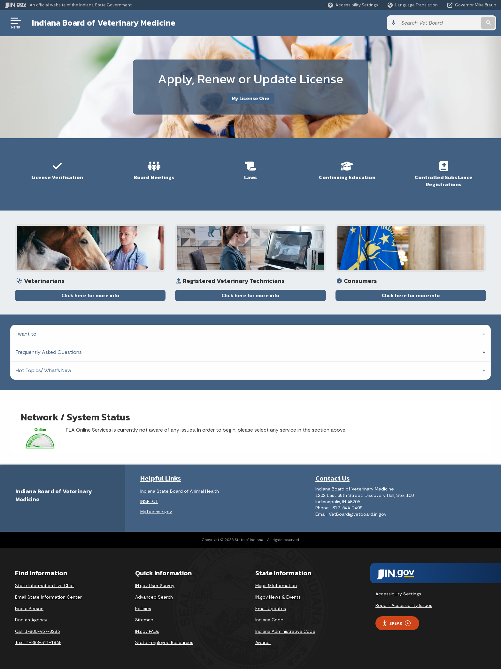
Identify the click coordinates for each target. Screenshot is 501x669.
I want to (26, 334)
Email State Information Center (48, 597)
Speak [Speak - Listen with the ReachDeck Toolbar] (396, 623)
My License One (250, 98)
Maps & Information (276, 585)
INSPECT (149, 501)
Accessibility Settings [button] (398, 594)
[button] (353, 5)
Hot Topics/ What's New (43, 370)
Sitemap (144, 620)
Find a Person (29, 608)
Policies (143, 608)
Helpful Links (160, 478)
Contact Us (332, 478)
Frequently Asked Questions (49, 352)
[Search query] (439, 23)
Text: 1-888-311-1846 (38, 642)
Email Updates (270, 608)
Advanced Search (154, 597)
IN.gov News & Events (278, 597)
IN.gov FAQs (147, 631)
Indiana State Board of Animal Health (179, 491)
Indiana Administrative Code (285, 631)
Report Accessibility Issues (403, 605)
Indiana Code (269, 620)
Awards (263, 642)
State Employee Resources (164, 642)
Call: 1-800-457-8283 (37, 631)
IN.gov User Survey (154, 585)
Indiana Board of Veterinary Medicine (103, 23)
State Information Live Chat (44, 585)
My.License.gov (156, 511)
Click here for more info (90, 302)
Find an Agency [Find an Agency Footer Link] (31, 620)
